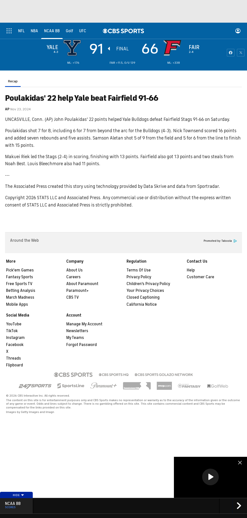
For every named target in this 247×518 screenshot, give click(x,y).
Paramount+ (77, 290)
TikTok (12, 330)
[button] (210, 477)
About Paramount (82, 283)
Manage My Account (84, 324)
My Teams (75, 337)
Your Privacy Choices (145, 290)
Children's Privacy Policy (148, 283)
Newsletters (77, 330)
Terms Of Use (139, 270)
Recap (13, 81)
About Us (74, 270)
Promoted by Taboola (220, 241)
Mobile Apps (17, 304)
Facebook (14, 344)
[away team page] (73, 48)
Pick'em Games (20, 270)
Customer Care (200, 277)
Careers (73, 277)
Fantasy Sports (19, 277)
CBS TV (72, 297)
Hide (18, 495)
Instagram (15, 337)
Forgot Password (81, 344)
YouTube (13, 324)
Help (191, 270)
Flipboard (14, 365)
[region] (210, 477)
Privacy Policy (139, 277)
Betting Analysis (20, 290)
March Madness (20, 297)
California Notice (142, 304)
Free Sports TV (19, 283)
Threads (13, 358)
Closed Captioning (143, 297)
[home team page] (174, 48)
